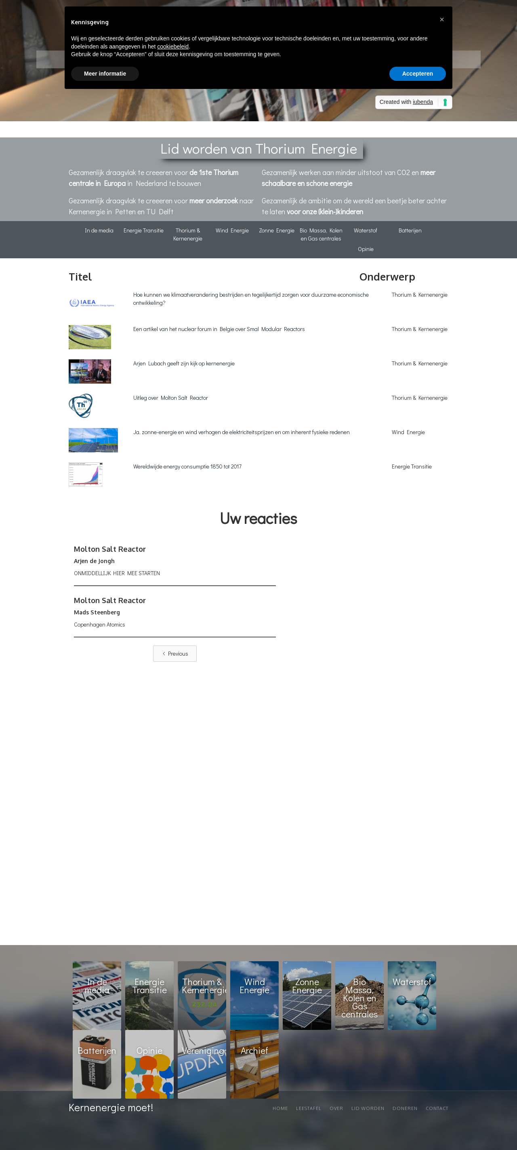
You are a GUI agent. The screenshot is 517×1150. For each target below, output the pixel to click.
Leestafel (309, 1108)
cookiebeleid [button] (173, 46)
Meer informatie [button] (105, 73)
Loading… (362, 741)
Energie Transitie (144, 230)
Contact (437, 1108)
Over (336, 1108)
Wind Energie (232, 230)
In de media (99, 230)
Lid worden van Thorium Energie (258, 148)
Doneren (405, 1108)
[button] (441, 19)
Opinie (366, 249)
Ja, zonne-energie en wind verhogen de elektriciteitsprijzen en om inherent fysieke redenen (241, 432)
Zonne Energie (276, 230)
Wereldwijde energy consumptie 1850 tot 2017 (187, 466)
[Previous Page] (175, 654)
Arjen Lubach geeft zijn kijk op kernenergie (184, 363)
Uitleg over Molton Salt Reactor (170, 397)
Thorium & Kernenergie (187, 234)
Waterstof (365, 230)
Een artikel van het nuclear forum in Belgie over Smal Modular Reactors (219, 329)
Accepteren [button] (417, 73)
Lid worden (368, 1108)
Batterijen (410, 230)
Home (280, 1108)
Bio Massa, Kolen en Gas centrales (321, 234)
